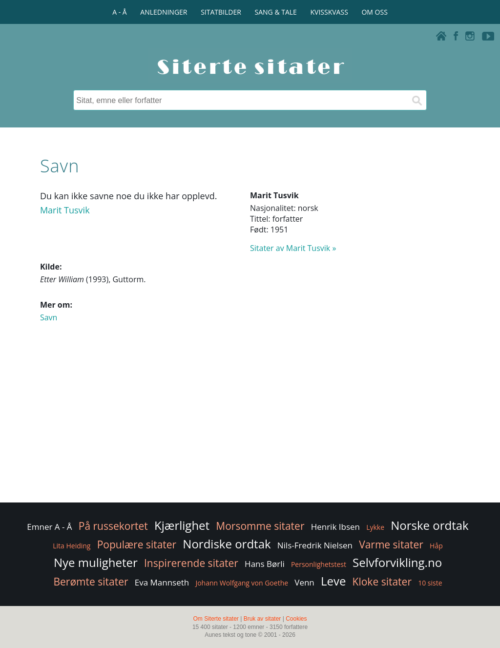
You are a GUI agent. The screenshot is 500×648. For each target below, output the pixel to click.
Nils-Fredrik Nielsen (315, 545)
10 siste (430, 582)
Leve (333, 581)
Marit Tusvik (65, 210)
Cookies (296, 618)
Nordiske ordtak (227, 544)
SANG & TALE (276, 12)
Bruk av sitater (262, 618)
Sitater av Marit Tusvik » (293, 248)
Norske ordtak (430, 525)
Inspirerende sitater (191, 563)
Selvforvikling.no (397, 562)
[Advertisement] (250, 422)
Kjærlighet (181, 525)
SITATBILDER (221, 12)
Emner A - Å (49, 526)
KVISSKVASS (329, 12)
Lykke (375, 527)
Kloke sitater (382, 581)
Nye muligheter (96, 562)
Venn (304, 582)
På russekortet (113, 526)
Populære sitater (137, 544)
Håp (436, 545)
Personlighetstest (318, 564)
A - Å (119, 12)
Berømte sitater (90, 581)
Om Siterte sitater (215, 618)
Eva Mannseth (162, 582)
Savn (48, 317)
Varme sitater (391, 544)
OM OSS (374, 12)
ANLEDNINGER (163, 12)
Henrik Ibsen (335, 526)
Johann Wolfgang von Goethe (241, 582)
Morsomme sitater (260, 526)
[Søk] (416, 100)
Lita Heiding (71, 545)
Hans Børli (265, 563)
